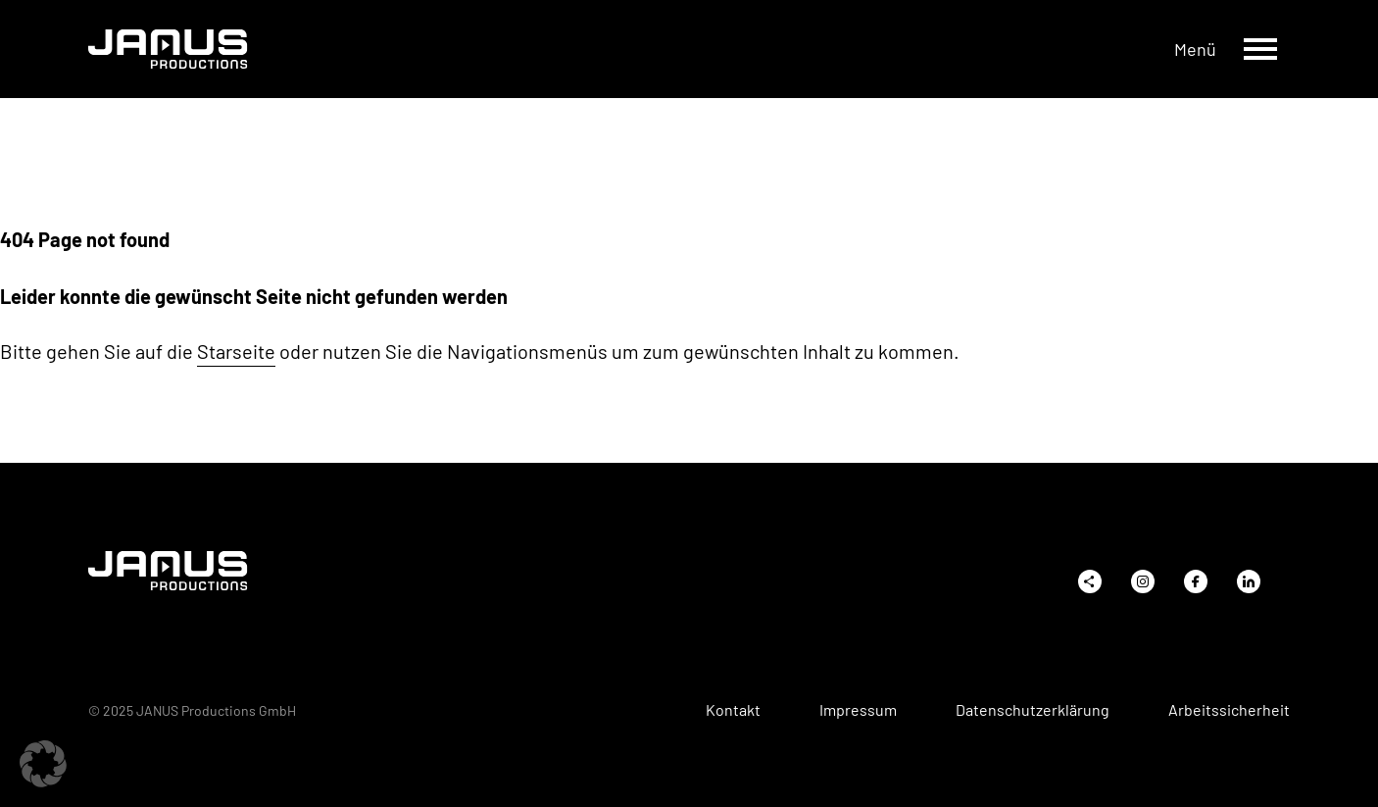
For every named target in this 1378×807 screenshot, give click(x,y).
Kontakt (733, 710)
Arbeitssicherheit (1229, 710)
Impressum (858, 710)
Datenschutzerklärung (1032, 710)
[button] (43, 764)
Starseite (236, 351)
